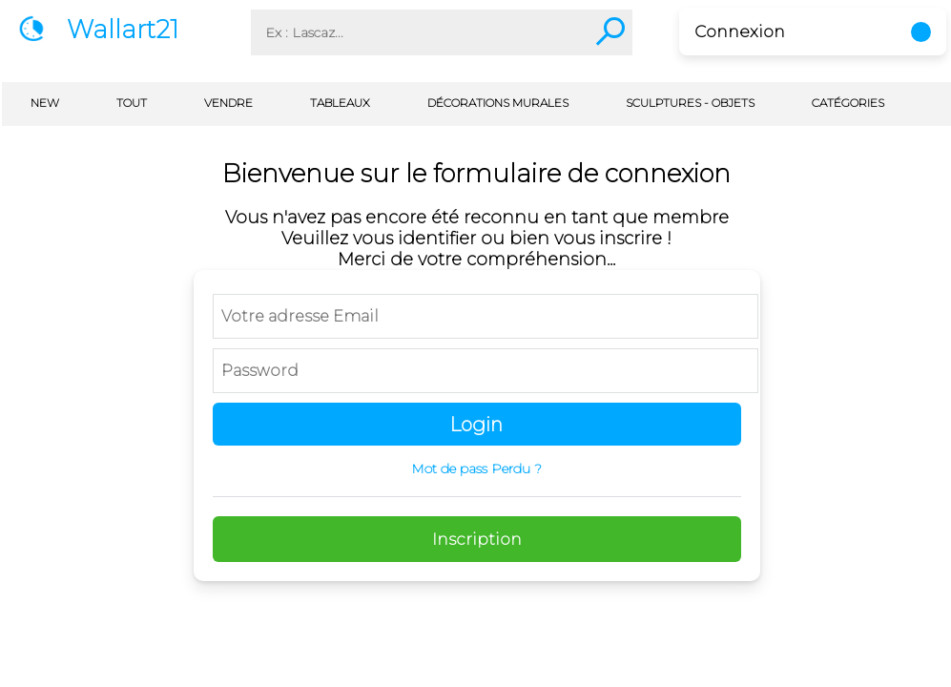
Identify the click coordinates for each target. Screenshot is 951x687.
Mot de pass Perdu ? (476, 468)
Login (476, 424)
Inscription (477, 539)
